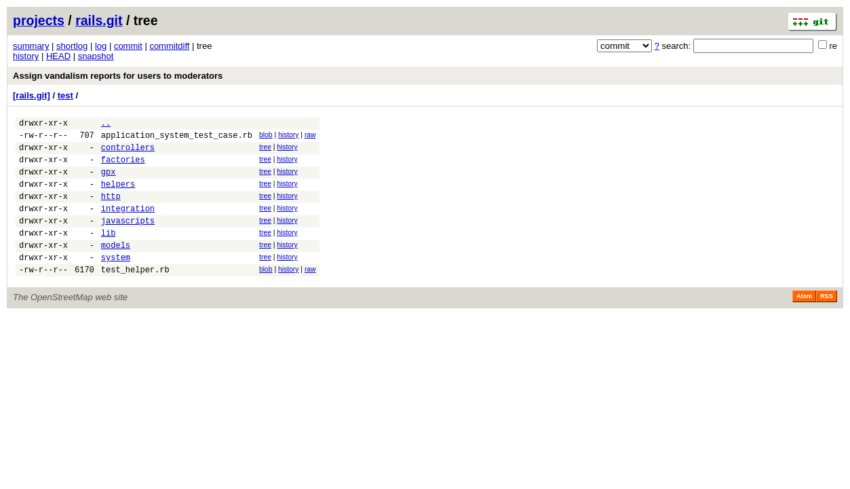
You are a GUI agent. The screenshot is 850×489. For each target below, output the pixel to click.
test (65, 95)
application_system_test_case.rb (176, 139)
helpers (118, 196)
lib (108, 253)
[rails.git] (31, 95)
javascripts (128, 238)
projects (38, 20)
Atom (804, 322)
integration (128, 224)
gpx (108, 181)
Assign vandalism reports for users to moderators (118, 76)
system (115, 281)
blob (266, 137)
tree (265, 151)
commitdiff (169, 46)
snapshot (96, 56)
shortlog (72, 46)
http (111, 210)
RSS (826, 322)
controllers (128, 153)
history (26, 56)
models (115, 267)
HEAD (58, 56)
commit (128, 46)
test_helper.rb (135, 296)
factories (123, 167)
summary (31, 46)
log (101, 46)
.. (106, 124)
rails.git (98, 20)
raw (310, 137)
